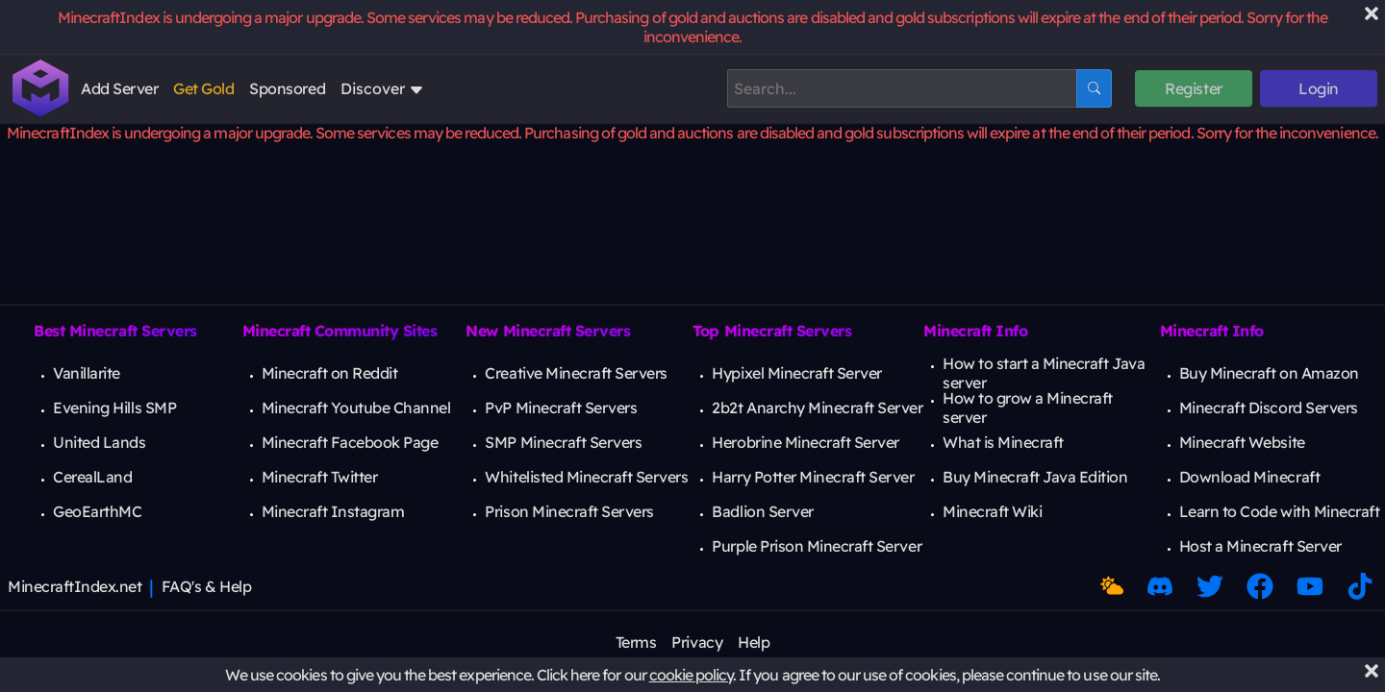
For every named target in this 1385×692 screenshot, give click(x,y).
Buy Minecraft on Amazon (1269, 373)
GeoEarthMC (97, 511)
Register (1193, 88)
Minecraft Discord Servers (1268, 407)
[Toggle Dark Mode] (1112, 586)
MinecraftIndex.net (74, 586)
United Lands (99, 442)
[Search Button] (1094, 88)
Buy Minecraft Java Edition (1035, 476)
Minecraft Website (1242, 442)
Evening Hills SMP (114, 407)
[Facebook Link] (1260, 586)
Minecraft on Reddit (330, 373)
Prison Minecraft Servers (569, 511)
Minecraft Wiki (992, 511)
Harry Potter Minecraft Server (813, 476)
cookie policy (691, 674)
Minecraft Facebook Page (350, 442)
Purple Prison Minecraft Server (816, 546)
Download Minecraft (1249, 476)
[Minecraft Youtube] (1310, 586)
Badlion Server (762, 511)
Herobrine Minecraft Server (805, 442)
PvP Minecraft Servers (561, 407)
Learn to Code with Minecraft (1279, 511)
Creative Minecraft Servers (576, 373)
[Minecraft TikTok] (1360, 586)
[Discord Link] (1160, 586)
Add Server (119, 88)
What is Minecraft (1003, 442)
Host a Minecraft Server (1260, 546)
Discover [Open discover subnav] (382, 88)
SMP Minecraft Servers (563, 442)
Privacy (696, 642)
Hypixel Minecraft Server (796, 373)
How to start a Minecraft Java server (1044, 373)
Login (1318, 88)
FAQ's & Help (206, 586)
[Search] (901, 88)
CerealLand (92, 476)
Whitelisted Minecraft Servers (586, 476)
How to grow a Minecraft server (1028, 407)
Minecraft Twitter (320, 476)
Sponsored (287, 88)
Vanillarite (86, 373)
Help (753, 642)
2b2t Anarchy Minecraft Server (817, 407)
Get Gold (203, 88)
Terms (636, 642)
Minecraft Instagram (333, 511)
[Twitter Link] (1210, 586)
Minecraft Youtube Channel (356, 407)
